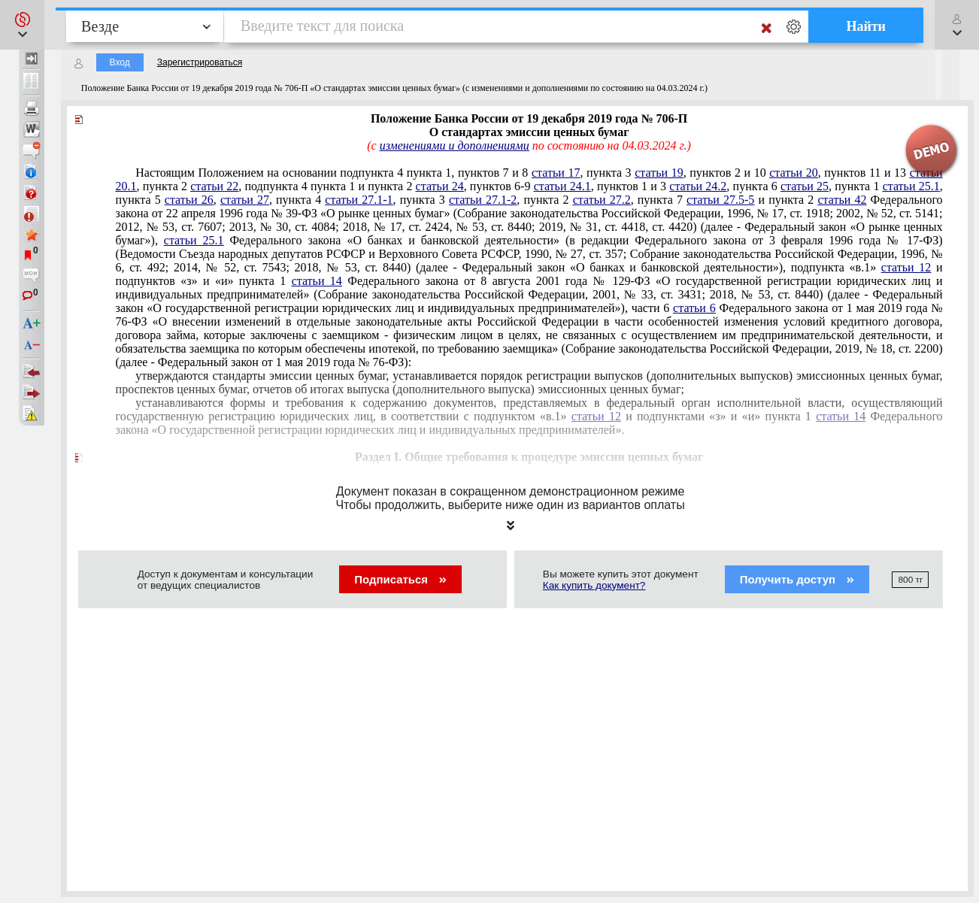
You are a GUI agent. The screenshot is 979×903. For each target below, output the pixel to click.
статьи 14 (317, 280)
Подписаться (400, 579)
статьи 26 (189, 199)
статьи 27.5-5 (720, 199)
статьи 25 (804, 186)
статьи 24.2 (697, 186)
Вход (120, 62)
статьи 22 (214, 186)
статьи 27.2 (602, 199)
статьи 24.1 (562, 186)
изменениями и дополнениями (454, 145)
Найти (866, 26)
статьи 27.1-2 (483, 199)
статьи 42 (841, 199)
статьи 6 (694, 308)
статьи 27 (244, 199)
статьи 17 (556, 172)
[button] (22, 25)
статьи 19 (659, 172)
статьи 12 (906, 267)
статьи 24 (440, 186)
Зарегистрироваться (199, 62)
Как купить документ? (594, 585)
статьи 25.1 (911, 186)
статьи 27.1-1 (359, 199)
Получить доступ (797, 579)
